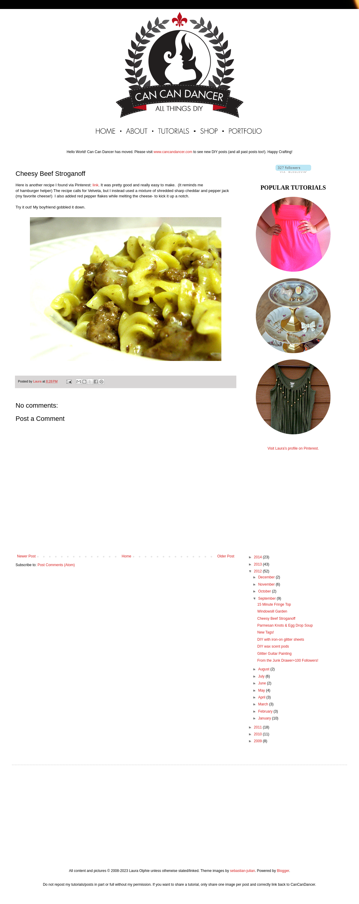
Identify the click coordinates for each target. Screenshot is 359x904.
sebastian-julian (242, 871)
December (267, 577)
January (265, 718)
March (263, 704)
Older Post (225, 556)
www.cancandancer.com (172, 152)
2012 (258, 571)
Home (126, 556)
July (262, 676)
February (265, 711)
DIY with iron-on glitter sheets (280, 639)
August (264, 669)
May (262, 690)
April (262, 697)
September (267, 598)
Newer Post (26, 556)
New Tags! (265, 632)
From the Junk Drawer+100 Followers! (287, 660)
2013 (258, 564)
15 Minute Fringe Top (274, 604)
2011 (258, 727)
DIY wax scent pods (273, 646)
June (262, 683)
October (265, 591)
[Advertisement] (293, 497)
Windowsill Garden (272, 611)
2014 (258, 557)
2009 (258, 741)
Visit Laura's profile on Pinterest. (293, 448)
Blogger (283, 871)
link (95, 185)
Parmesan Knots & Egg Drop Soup (285, 625)
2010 (258, 734)
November (267, 584)
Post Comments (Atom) (56, 565)
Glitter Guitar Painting (274, 653)
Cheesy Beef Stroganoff (276, 618)
